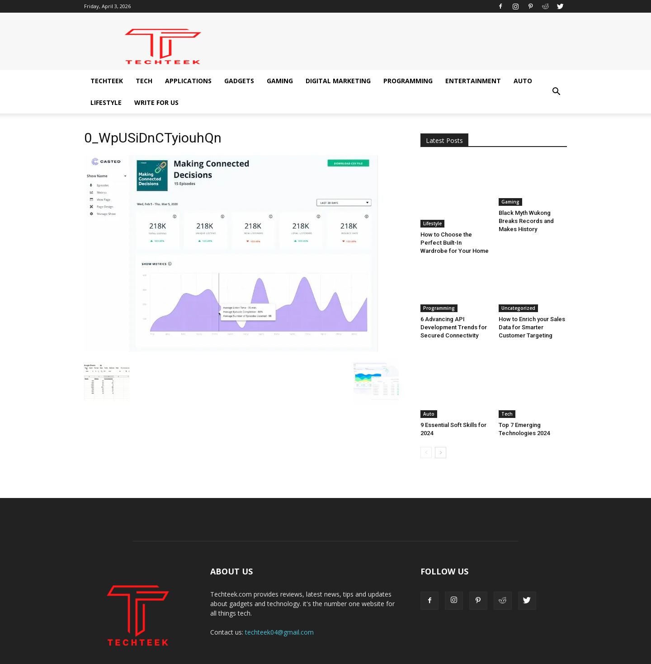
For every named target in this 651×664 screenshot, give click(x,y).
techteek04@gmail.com (279, 589)
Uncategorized (518, 286)
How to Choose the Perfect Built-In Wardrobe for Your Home (454, 220)
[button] (556, 92)
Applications (188, 80)
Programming (408, 80)
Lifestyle (106, 102)
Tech (144, 80)
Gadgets (239, 80)
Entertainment (473, 80)
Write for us (156, 102)
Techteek (106, 80)
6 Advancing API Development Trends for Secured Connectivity (453, 305)
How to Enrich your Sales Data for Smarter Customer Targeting (532, 305)
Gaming (280, 80)
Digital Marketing (338, 80)
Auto (523, 80)
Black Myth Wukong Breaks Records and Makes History (526, 220)
